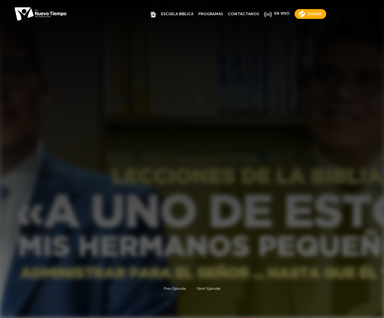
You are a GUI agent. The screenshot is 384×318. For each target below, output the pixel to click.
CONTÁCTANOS (243, 14)
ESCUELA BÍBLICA (177, 14)
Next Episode (208, 288)
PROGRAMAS (210, 14)
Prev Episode (175, 288)
